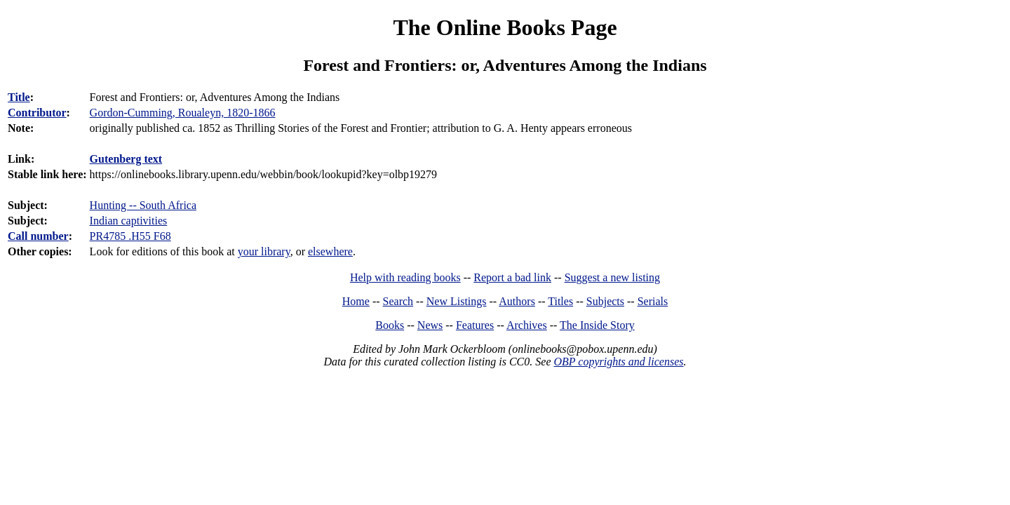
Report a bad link (512, 277)
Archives (526, 325)
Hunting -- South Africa (143, 205)
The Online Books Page (505, 27)
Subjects (605, 301)
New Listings (456, 301)
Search (398, 301)
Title (19, 97)
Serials (653, 301)
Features (475, 325)
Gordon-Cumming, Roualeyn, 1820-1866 (183, 113)
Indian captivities (129, 221)
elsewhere (330, 251)
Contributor (37, 113)
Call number (38, 236)
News (430, 325)
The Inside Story (597, 325)
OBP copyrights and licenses (618, 362)
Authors (517, 301)
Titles (560, 301)
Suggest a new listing (612, 277)
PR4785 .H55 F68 (130, 236)
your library (264, 251)
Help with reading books (405, 277)
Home (356, 301)
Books (389, 325)
